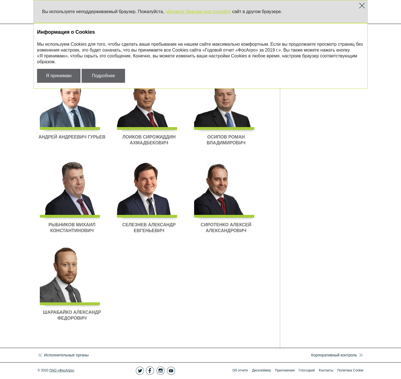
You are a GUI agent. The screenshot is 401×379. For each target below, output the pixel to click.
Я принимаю (59, 75)
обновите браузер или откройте (198, 11)
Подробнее (103, 75)
